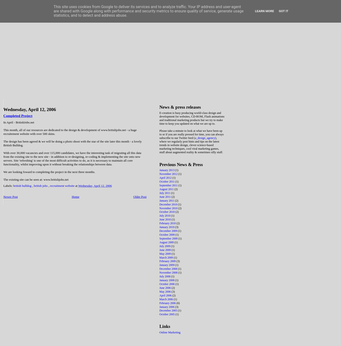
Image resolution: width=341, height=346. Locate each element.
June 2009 (165, 250)
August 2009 (166, 242)
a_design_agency (205, 138)
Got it (283, 11)
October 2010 (167, 212)
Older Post (140, 196)
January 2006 (167, 307)
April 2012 (165, 177)
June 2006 (165, 288)
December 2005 (168, 310)
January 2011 (167, 200)
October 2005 (167, 314)
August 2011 (166, 189)
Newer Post (10, 196)
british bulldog (22, 186)
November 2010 (168, 208)
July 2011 (165, 193)
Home (75, 196)
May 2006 (165, 291)
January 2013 (167, 170)
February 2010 (168, 223)
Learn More (264, 11)
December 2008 (168, 268)
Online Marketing (169, 332)
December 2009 (168, 231)
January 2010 (167, 227)
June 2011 (165, 196)
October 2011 (167, 181)
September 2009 (168, 238)
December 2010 (168, 204)
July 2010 (165, 215)
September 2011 (168, 185)
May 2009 (165, 253)
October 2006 (167, 284)
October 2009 (167, 234)
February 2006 (168, 303)
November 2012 (168, 174)
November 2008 (168, 272)
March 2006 (166, 299)
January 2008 (167, 280)
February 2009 (168, 261)
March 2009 (166, 257)
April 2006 (165, 295)
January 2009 (167, 265)
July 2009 (165, 246)
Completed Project (17, 116)
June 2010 (165, 219)
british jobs (41, 186)
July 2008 (165, 276)
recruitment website (62, 186)
